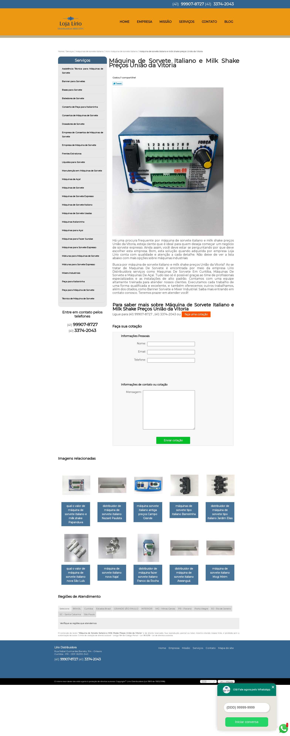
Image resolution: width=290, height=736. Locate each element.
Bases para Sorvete (72, 89)
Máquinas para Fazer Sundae (77, 238)
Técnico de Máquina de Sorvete (78, 298)
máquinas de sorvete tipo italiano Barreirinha (189, 510)
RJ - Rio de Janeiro (221, 659)
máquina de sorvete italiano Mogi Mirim (114, 626)
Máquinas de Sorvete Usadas (77, 213)
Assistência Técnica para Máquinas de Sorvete (82, 70)
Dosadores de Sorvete (73, 124)
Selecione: (65, 659)
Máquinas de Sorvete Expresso (78, 196)
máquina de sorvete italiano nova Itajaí (151, 567)
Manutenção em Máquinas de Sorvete (82, 170)
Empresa (144, 22)
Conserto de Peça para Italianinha (80, 106)
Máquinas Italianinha (73, 221)
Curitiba (88, 659)
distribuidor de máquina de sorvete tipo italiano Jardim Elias (76, 571)
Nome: (166, 344)
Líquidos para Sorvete (73, 162)
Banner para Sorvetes (73, 81)
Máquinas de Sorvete (73, 187)
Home (124, 22)
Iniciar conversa (246, 722)
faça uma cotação (196, 314)
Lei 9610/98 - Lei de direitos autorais (156, 686)
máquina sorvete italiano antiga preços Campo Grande (151, 512)
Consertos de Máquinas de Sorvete (80, 115)
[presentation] (144, 373)
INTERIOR (146, 659)
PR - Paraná (184, 659)
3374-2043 (223, 4)
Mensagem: (160, 409)
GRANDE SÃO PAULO (126, 659)
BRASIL (77, 659)
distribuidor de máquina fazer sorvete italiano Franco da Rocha (189, 571)
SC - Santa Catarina (70, 665)
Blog (228, 22)
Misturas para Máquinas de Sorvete (81, 255)
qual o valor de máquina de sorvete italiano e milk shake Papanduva (76, 512)
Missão (165, 22)
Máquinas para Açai (73, 230)
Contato (209, 22)
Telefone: (164, 360)
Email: (166, 352)
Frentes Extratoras (72, 153)
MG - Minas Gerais (165, 659)
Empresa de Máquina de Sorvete (79, 145)
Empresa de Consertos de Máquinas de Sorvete (82, 134)
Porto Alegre (201, 659)
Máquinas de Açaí (71, 179)
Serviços (186, 22)
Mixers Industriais (71, 273)
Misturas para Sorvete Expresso (78, 264)
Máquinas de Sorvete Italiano (77, 204)
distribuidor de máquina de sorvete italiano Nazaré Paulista (114, 512)
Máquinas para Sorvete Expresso (79, 247)
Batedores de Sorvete (73, 98)
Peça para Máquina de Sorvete (78, 290)
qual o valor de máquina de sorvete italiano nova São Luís (114, 571)
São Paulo (89, 665)
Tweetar (117, 83)
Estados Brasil (103, 659)
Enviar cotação (173, 440)
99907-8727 (192, 4)
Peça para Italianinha (73, 281)
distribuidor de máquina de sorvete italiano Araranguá (76, 628)
